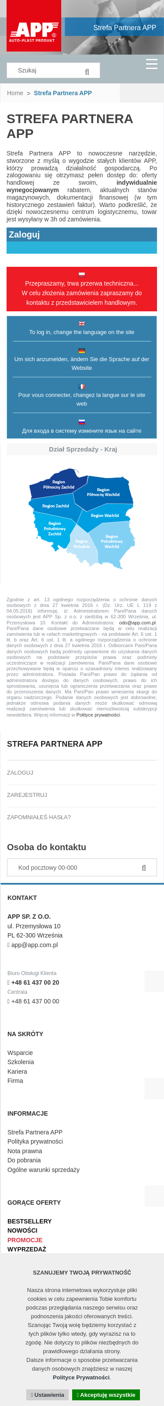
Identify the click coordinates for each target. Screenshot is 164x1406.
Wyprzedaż (26, 1249)
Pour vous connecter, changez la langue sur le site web (82, 395)
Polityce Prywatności (81, 1377)
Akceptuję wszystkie (106, 1395)
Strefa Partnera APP (124, 27)
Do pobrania (24, 1160)
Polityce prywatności (98, 714)
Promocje (24, 1240)
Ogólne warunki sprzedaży (43, 1169)
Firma (15, 1080)
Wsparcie (20, 1052)
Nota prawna (24, 1151)
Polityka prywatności (35, 1141)
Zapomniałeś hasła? (39, 817)
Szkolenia (20, 1061)
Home (15, 93)
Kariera (17, 1071)
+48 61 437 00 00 (33, 1001)
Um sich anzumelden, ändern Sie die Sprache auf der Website (82, 359)
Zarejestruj (27, 795)
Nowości (22, 1230)
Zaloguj (20, 772)
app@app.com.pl (32, 944)
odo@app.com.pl (137, 622)
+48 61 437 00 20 (33, 982)
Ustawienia (47, 1395)
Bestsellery (29, 1221)
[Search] (87, 70)
